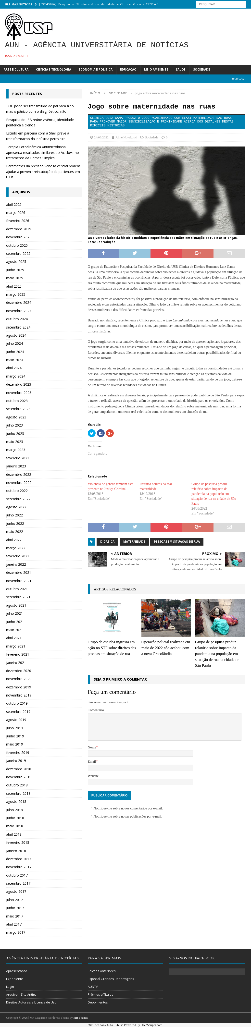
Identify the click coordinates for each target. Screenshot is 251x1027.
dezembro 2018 (18, 769)
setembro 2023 (18, 408)
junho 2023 (15, 433)
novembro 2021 (18, 580)
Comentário (96, 710)
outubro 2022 (17, 490)
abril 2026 (14, 204)
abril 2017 (14, 924)
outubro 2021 (17, 589)
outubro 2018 (17, 785)
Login (10, 986)
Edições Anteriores (102, 971)
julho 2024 (14, 343)
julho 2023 (14, 425)
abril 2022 (14, 540)
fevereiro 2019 (17, 752)
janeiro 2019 (16, 760)
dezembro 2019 (18, 687)
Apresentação (16, 971)
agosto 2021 (16, 605)
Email (92, 761)
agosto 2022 (16, 507)
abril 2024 (14, 368)
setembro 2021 (18, 597)
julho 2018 (14, 809)
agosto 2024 (16, 335)
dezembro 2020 (18, 670)
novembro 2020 (18, 678)
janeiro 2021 (16, 662)
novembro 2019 (18, 695)
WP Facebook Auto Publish (105, 1025)
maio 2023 (14, 441)
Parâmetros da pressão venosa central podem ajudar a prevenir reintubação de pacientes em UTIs (43, 171)
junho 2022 (15, 523)
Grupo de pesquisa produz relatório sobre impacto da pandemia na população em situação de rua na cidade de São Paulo (213, 493)
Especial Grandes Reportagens (111, 979)
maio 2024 (14, 359)
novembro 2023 (18, 392)
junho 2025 (15, 270)
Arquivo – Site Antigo (21, 994)
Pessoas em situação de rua (177, 541)
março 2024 (15, 376)
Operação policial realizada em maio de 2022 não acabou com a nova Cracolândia (165, 648)
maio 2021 (14, 629)
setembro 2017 (18, 883)
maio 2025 (14, 278)
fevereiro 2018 (17, 842)
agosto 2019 (16, 719)
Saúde (181, 69)
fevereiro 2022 (17, 556)
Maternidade (134, 541)
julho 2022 (14, 515)
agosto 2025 (16, 261)
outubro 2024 (17, 319)
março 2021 (15, 646)
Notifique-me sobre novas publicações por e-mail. (127, 816)
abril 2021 (14, 638)
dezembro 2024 (18, 302)
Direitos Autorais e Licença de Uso (31, 1002)
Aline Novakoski (126, 137)
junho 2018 (15, 818)
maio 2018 (14, 826)
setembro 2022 (18, 499)
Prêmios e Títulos (100, 994)
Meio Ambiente (156, 69)
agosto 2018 (16, 801)
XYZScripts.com (152, 1025)
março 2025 (15, 294)
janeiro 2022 (16, 564)
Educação (128, 69)
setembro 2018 (18, 793)
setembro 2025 (18, 253)
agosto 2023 (16, 417)
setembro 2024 (18, 327)
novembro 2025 (18, 237)
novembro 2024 (18, 310)
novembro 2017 (18, 867)
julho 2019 (14, 728)
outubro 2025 (17, 245)
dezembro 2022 (18, 474)
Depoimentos (98, 1002)
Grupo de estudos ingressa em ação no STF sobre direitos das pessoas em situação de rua (112, 648)
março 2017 (15, 932)
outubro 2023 (17, 400)
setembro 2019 (18, 711)
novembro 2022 (18, 482)
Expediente (14, 979)
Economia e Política (96, 69)
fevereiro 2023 (17, 458)
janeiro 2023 (16, 466)
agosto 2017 (16, 891)
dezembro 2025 (18, 229)
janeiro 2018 (16, 850)
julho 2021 (14, 613)
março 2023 (15, 449)
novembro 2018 (18, 777)
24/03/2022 (101, 137)
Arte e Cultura (16, 69)
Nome (92, 747)
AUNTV (93, 986)
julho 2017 (14, 899)
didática (107, 541)
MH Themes (80, 1017)
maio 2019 (14, 744)
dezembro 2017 (18, 858)
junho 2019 (15, 736)
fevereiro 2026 (17, 220)
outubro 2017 (17, 875)
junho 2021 (15, 621)
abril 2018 (14, 834)
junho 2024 (15, 351)
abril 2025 (14, 286)
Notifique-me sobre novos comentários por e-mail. (128, 808)
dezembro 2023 (18, 384)
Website (93, 776)
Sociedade (201, 69)
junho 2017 (15, 907)
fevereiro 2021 (17, 654)
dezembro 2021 (18, 572)
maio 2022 (14, 531)
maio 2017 (14, 916)
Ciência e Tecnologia (53, 69)
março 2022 (15, 548)
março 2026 (15, 212)
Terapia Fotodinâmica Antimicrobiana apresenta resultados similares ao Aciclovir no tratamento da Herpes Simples (42, 152)
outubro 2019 (17, 703)
